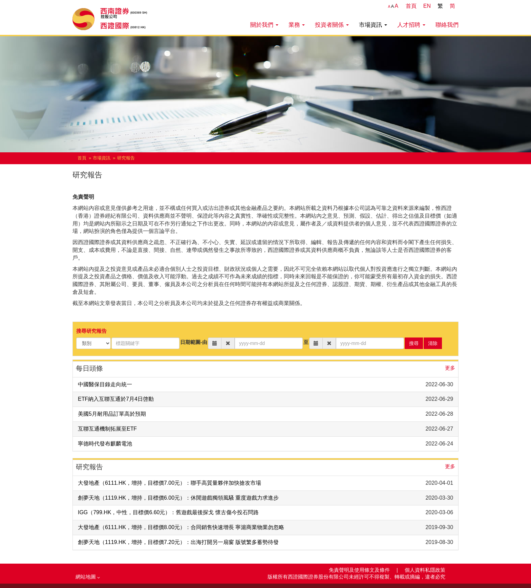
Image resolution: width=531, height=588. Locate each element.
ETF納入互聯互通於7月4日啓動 (116, 399)
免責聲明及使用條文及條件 (360, 570)
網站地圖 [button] (88, 577)
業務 (297, 24)
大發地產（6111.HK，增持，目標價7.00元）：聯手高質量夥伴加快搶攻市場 (169, 483)
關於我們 (264, 24)
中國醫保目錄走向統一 (105, 384)
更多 (450, 368)
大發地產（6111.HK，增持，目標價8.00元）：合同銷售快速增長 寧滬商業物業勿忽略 (181, 527)
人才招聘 (411, 24)
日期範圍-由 (193, 342)
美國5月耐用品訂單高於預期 (112, 414)
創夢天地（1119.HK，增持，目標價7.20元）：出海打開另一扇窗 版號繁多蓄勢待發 (178, 542)
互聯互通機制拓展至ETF (107, 429)
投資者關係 (332, 24)
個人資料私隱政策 (425, 570)
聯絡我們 (447, 24)
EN (427, 6)
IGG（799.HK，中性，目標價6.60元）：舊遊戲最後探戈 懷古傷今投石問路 (168, 512)
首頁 (411, 6)
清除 (433, 343)
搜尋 (414, 343)
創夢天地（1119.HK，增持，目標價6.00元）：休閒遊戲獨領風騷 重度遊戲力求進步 (178, 498)
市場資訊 (373, 24)
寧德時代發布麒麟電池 (105, 444)
